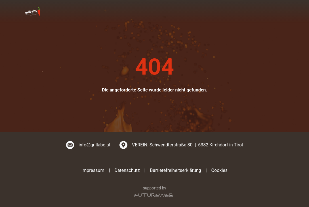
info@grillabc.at (94, 145)
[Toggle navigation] (280, 11)
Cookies (219, 170)
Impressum (92, 170)
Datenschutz (127, 170)
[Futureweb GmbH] (153, 195)
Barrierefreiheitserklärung (175, 170)
